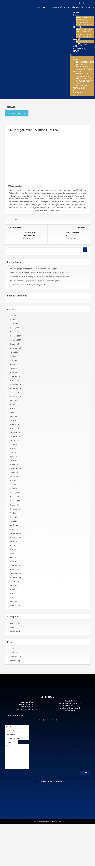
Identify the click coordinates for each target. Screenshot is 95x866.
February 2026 (15, 328)
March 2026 (14, 324)
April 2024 (13, 416)
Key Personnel (82, 41)
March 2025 (14, 372)
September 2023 (15, 444)
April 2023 (13, 457)
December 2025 (15, 336)
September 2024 (15, 396)
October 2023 (14, 440)
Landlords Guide (84, 34)
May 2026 (13, 316)
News (76, 51)
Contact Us (79, 48)
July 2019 (13, 589)
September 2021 (15, 509)
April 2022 (13, 489)
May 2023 (13, 453)
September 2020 (15, 537)
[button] (82, 55)
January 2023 (14, 465)
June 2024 (13, 408)
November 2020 (15, 533)
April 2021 (13, 521)
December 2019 (15, 573)
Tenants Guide (82, 32)
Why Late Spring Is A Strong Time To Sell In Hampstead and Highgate (33, 269)
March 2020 (14, 561)
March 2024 (14, 420)
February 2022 (15, 493)
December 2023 (15, 432)
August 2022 (14, 477)
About (76, 39)
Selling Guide (82, 22)
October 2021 (14, 505)
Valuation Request (84, 25)
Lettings (77, 27)
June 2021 (13, 517)
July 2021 (13, 513)
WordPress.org (15, 661)
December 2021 (15, 501)
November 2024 (15, 388)
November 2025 (15, 340)
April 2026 (13, 320)
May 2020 (13, 553)
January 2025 (14, 380)
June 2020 (13, 549)
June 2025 (13, 360)
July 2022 (13, 481)
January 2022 (14, 497)
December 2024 (15, 384)
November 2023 (15, 436)
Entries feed (14, 653)
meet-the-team (15, 623)
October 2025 (14, 344)
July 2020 (13, 545)
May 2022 (13, 485)
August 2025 (14, 352)
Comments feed (15, 657)
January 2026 (14, 332)
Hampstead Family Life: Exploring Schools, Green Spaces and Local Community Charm (39, 277)
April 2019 (13, 601)
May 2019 (13, 597)
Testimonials (80, 43)
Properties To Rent (84, 29)
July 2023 (13, 449)
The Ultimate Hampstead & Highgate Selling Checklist (28, 285)
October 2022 (14, 473)
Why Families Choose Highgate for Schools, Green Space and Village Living (35, 281)
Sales (76, 15)
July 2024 (13, 404)
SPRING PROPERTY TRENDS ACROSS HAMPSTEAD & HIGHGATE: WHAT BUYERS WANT (40, 273)
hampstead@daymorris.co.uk (27, 709)
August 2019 (14, 585)
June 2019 (13, 593)
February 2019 (15, 605)
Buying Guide (82, 20)
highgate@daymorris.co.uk (70, 708)
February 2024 (15, 424)
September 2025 (15, 348)
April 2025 (13, 368)
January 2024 (14, 428)
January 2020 (14, 569)
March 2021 (14, 525)
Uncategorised (15, 631)
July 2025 (13, 356)
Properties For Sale (85, 17)
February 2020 (15, 565)
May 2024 (13, 412)
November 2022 (15, 469)
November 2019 (15, 577)
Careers (77, 46)
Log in (12, 649)
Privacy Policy (70, 710)
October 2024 (14, 392)
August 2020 (14, 541)
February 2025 (15, 376)
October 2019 (14, 581)
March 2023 (14, 461)
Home (76, 12)
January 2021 (14, 529)
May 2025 (13, 364)
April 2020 (13, 557)
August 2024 (14, 400)
